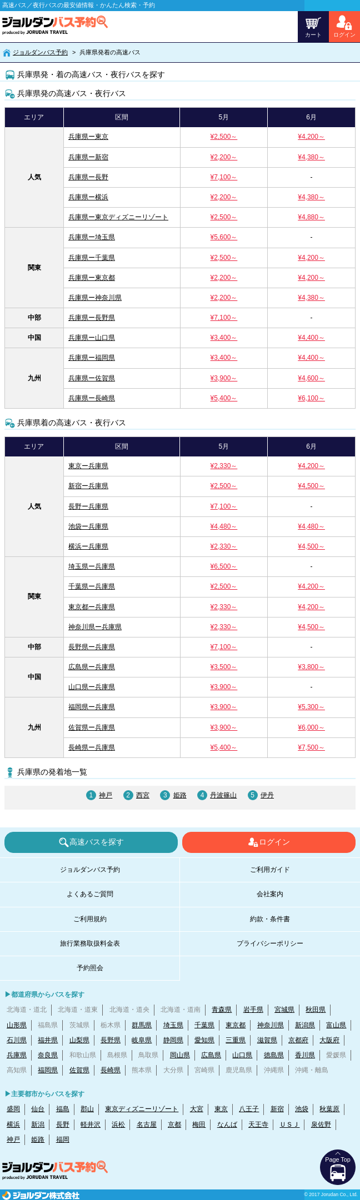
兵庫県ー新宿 (88, 157)
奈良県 (48, 1055)
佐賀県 (79, 1070)
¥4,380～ (311, 157)
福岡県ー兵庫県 (91, 707)
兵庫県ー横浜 (88, 197)
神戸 (105, 795)
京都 (174, 1124)
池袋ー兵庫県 (88, 526)
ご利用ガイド (270, 869)
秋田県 (316, 1009)
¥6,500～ (224, 566)
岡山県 (180, 1055)
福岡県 (48, 1070)
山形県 (17, 1025)
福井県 (48, 1040)
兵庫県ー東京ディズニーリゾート (118, 217)
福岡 (62, 1139)
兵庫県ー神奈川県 (95, 298)
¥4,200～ (311, 136)
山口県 (242, 1055)
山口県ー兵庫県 (91, 687)
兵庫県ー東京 (88, 136)
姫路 (180, 795)
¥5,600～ (224, 237)
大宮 (196, 1109)
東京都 (236, 1025)
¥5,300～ (311, 707)
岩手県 (253, 1009)
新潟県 (305, 1025)
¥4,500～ (311, 486)
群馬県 (142, 1025)
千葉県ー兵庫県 (91, 586)
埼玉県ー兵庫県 (91, 566)
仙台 (37, 1109)
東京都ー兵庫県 (91, 607)
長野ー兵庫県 (88, 506)
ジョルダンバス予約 (40, 52)
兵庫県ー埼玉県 (91, 237)
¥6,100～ (311, 398)
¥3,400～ (224, 338)
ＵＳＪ (289, 1124)
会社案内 (270, 894)
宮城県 (284, 1009)
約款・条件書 (270, 919)
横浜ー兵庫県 (88, 546)
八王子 (249, 1109)
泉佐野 (321, 1124)
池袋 (301, 1109)
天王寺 (258, 1124)
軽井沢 (91, 1124)
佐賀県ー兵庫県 (91, 727)
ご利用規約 (90, 919)
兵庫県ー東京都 (91, 278)
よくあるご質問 (90, 894)
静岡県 (173, 1040)
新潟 (37, 1124)
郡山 (87, 1109)
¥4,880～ (311, 217)
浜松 (118, 1124)
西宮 (142, 795)
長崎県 (111, 1070)
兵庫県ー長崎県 (91, 398)
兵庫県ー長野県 (91, 318)
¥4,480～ (224, 526)
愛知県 (204, 1040)
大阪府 (329, 1040)
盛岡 (13, 1109)
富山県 (336, 1025)
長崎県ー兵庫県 (91, 747)
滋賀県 (267, 1040)
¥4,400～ (311, 338)
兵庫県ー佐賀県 (91, 378)
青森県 (222, 1009)
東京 (221, 1109)
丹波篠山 (223, 795)
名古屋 (147, 1124)
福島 (62, 1109)
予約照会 (90, 968)
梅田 (199, 1124)
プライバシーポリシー (270, 943)
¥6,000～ (311, 727)
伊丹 (267, 795)
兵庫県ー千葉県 (91, 258)
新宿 (277, 1109)
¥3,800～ (311, 667)
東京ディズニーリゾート (141, 1109)
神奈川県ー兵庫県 (95, 627)
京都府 (298, 1040)
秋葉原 (329, 1109)
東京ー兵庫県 (88, 466)
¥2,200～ (224, 157)
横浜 (13, 1124)
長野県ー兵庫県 (91, 647)
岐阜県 (142, 1040)
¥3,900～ (224, 378)
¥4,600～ (311, 378)
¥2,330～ (224, 466)
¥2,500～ (224, 136)
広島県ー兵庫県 (91, 667)
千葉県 (204, 1025)
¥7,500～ (311, 747)
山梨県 (79, 1040)
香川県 (305, 1055)
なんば (227, 1124)
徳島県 (274, 1055)
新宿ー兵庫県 (88, 486)
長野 (62, 1124)
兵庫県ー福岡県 (91, 357)
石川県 (17, 1040)
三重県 (236, 1040)
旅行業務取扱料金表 (90, 943)
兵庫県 (17, 1055)
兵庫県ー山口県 (91, 338)
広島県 (211, 1055)
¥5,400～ (224, 398)
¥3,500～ (224, 667)
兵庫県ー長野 (88, 177)
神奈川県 (270, 1025)
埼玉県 (173, 1025)
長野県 (111, 1040)
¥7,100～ (224, 177)
